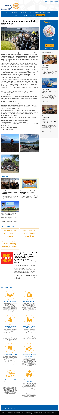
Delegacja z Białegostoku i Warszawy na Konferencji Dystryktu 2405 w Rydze (49, 119)
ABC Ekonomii (49, 39)
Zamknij (30, 413)
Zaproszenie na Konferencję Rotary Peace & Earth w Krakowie (8, 215)
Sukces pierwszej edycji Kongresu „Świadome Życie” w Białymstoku (9, 192)
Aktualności (18, 15)
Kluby (29, 12)
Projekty (23, 12)
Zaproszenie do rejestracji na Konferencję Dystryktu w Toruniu (28, 192)
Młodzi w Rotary (47, 12)
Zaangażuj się (40, 15)
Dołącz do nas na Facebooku (51, 1)
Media (25, 15)
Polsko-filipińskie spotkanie (47, 67)
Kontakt (32, 15)
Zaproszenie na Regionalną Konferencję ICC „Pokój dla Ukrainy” (49, 91)
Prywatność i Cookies (24, 407)
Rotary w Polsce (14, 12)
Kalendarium (37, 12)
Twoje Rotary (44, 407)
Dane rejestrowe (6, 407)
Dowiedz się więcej (49, 48)
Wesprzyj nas (49, 45)
